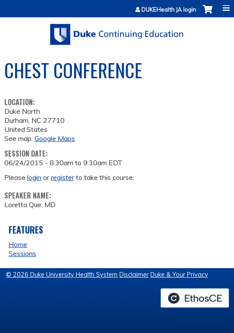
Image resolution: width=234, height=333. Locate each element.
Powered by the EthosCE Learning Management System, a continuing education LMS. (195, 298)
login (34, 177)
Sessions (22, 253)
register (62, 177)
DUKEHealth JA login (168, 10)
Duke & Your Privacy (179, 275)
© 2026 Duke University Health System (62, 275)
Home (18, 244)
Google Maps (54, 138)
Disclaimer (134, 275)
